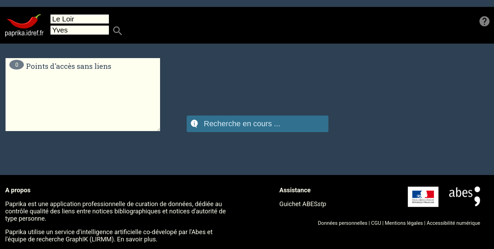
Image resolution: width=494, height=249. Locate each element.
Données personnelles (342, 223)
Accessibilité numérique (453, 223)
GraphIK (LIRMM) (90, 239)
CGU (376, 223)
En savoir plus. (137, 239)
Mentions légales (404, 223)
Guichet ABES (302, 204)
